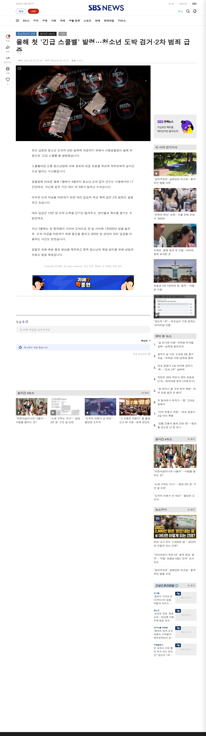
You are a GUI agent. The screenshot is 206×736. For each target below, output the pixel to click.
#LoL (180, 11)
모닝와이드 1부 (49, 673)
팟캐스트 (178, 669)
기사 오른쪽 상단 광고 (174, 86)
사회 (53, 20)
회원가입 (183, 3)
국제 (62, 20)
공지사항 (151, 697)
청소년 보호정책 (156, 735)
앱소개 (150, 681)
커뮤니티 (178, 673)
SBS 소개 (22, 716)
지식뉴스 (178, 665)
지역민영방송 (161, 716)
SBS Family (140, 716)
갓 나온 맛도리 (128, 691)
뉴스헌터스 (47, 669)
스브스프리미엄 (181, 660)
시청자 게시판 (153, 688)
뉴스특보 (46, 696)
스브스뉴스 (126, 685)
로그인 (171, 3)
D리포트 (98, 681)
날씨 (149, 665)
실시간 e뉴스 (47, 34)
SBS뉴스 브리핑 (75, 691)
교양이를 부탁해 (161, 627)
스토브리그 (126, 677)
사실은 (98, 665)
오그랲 (156, 593)
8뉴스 (26, 20)
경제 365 (99, 677)
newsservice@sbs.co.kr (109, 732)
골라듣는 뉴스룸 (75, 683)
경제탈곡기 (158, 644)
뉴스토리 (46, 692)
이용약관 (68, 716)
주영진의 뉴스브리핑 (51, 681)
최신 (18, 665)
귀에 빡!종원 (127, 669)
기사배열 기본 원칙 (138, 735)
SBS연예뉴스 (181, 686)
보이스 (71, 687)
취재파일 (109, 20)
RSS (149, 684)
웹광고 (56, 716)
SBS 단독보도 (101, 669)
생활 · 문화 (21, 684)
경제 (44, 20)
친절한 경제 (100, 673)
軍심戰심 (72, 665)
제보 (149, 669)
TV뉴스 (122, 20)
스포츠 (87, 20)
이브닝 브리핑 (74, 669)
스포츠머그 (126, 665)
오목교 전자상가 (128, 694)
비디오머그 (126, 660)
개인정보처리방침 (85, 716)
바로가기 (151, 660)
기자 (149, 677)
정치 (35, 20)
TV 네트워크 (21, 696)
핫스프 (156, 610)
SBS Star (179, 690)
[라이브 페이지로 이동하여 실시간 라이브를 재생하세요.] (33, 11)
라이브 (150, 673)
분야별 (19, 660)
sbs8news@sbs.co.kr (111, 727)
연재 (97, 660)
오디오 (71, 678)
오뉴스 (45, 684)
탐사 (97, 698)
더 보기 (144, 392)
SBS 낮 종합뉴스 (76, 694)
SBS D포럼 (180, 695)
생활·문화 (74, 20)
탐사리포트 (100, 689)
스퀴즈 (177, 677)
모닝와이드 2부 (26, 34)
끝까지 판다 (100, 694)
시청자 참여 (40, 716)
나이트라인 (47, 688)
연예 (97, 20)
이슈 (18, 700)
